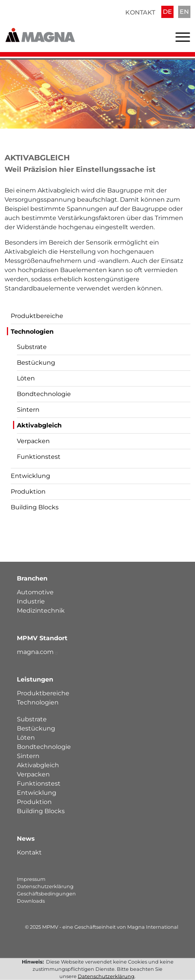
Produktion (28, 491)
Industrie (31, 601)
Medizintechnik (41, 610)
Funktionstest (39, 456)
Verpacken (33, 441)
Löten (26, 378)
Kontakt (140, 12)
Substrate (32, 347)
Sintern (28, 409)
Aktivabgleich (39, 425)
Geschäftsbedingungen (46, 894)
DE (167, 11)
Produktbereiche (37, 316)
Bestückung (36, 362)
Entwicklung (30, 475)
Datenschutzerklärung (45, 886)
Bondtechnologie (44, 394)
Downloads (31, 901)
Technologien (32, 331)
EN (184, 11)
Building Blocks (35, 507)
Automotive (35, 592)
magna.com (38, 652)
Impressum (31, 879)
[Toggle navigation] (182, 39)
